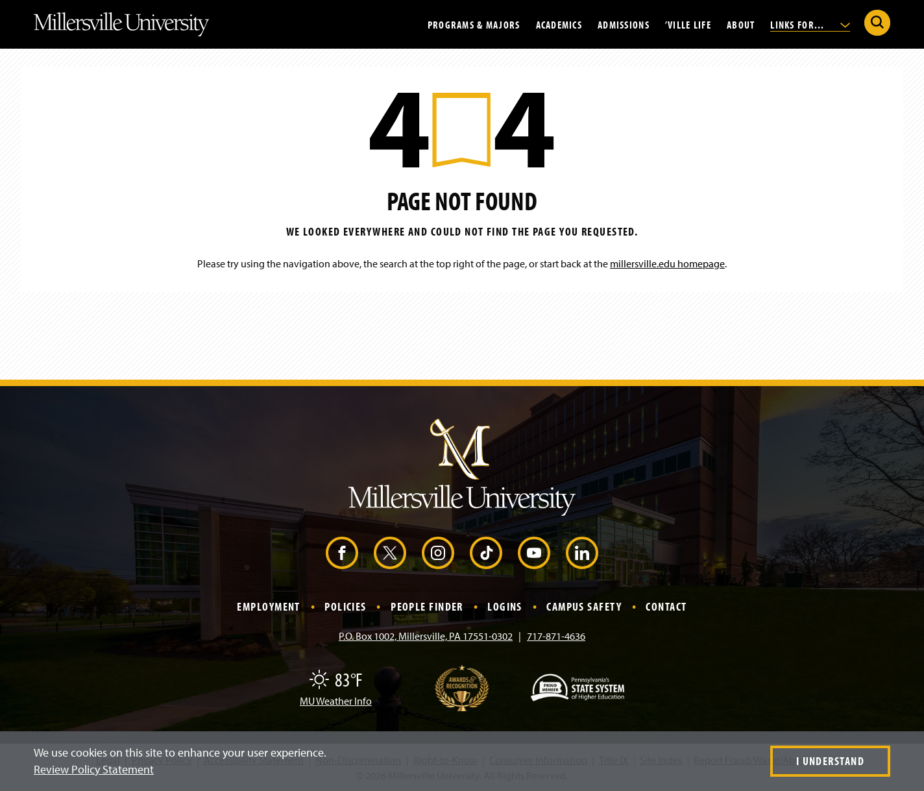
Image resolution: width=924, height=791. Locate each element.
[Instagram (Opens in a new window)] (438, 553)
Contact (666, 606)
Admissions (624, 24)
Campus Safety (584, 606)
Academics (559, 24)
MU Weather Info (336, 701)
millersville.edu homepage (667, 263)
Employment (268, 606)
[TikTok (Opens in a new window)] (486, 553)
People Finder (427, 606)
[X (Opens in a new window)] (390, 553)
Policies (345, 606)
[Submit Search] (877, 23)
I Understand (830, 760)
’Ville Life (688, 24)
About (741, 24)
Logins (504, 606)
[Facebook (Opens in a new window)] (342, 553)
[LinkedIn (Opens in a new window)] (582, 553)
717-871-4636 (556, 636)
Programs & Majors (474, 24)
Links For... (810, 24)
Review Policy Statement (94, 769)
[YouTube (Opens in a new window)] (534, 553)
